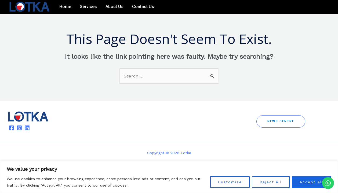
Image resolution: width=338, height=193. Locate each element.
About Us (114, 6)
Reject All (271, 182)
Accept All (312, 182)
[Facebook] (310, 7)
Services (88, 6)
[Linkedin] (326, 7)
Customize (230, 182)
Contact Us (143, 6)
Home (65, 6)
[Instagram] (318, 7)
